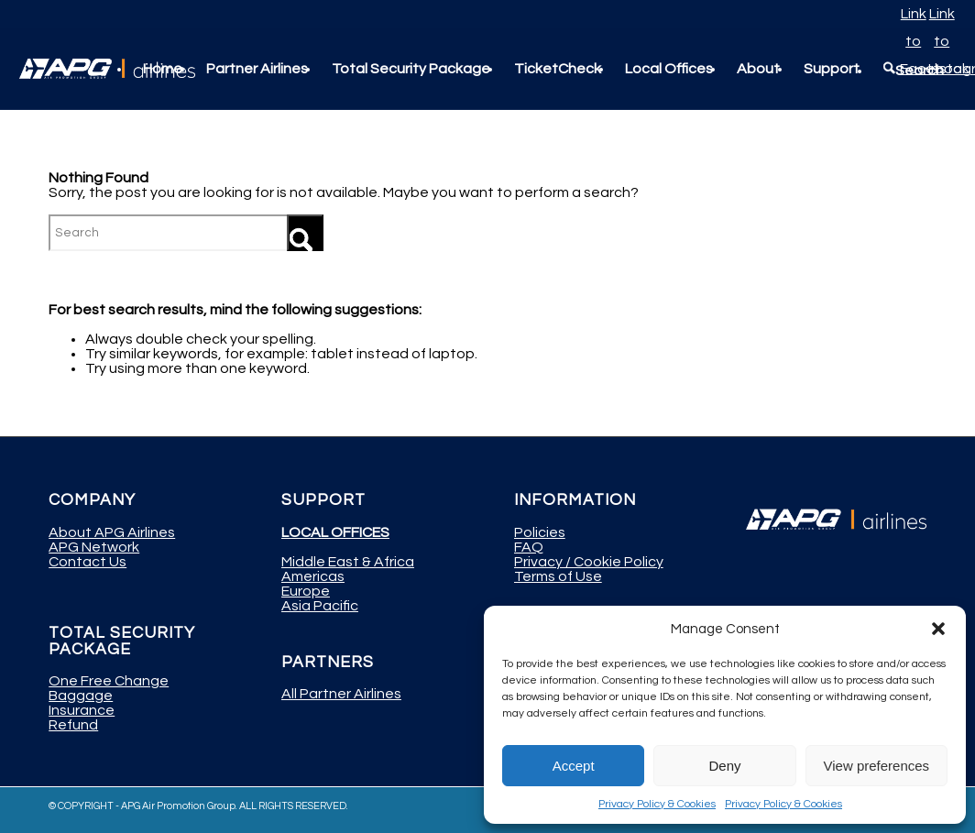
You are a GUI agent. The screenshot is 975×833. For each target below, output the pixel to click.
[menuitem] (162, 68)
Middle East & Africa (347, 561)
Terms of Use (558, 576)
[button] (938, 628)
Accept (574, 765)
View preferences (877, 765)
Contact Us (87, 561)
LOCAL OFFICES (335, 532)
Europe (305, 591)
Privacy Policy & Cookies (657, 804)
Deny (724, 765)
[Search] (186, 232)
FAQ (528, 547)
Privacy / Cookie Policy (588, 561)
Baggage (81, 695)
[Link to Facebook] (913, 13)
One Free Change (109, 681)
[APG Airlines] (107, 68)
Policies (539, 532)
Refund (73, 725)
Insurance (82, 710)
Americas (313, 576)
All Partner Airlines (341, 693)
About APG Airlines (112, 532)
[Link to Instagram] (942, 13)
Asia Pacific (319, 605)
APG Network (94, 547)
